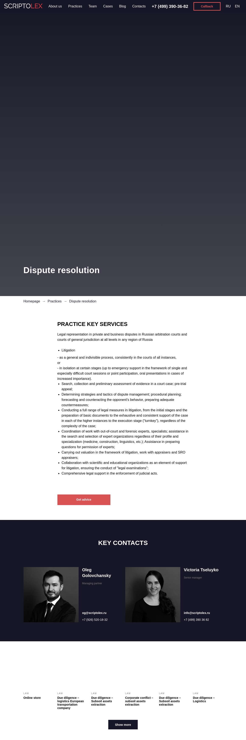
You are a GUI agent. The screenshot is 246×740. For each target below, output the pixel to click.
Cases (108, 6)
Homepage (32, 301)
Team (93, 6)
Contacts (139, 6)
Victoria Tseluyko (201, 569)
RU (228, 6)
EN (237, 6)
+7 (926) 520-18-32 (95, 619)
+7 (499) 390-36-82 (170, 6)
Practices (75, 6)
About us (55, 6)
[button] (207, 6)
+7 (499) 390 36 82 (196, 619)
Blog (122, 6)
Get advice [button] (83, 499)
